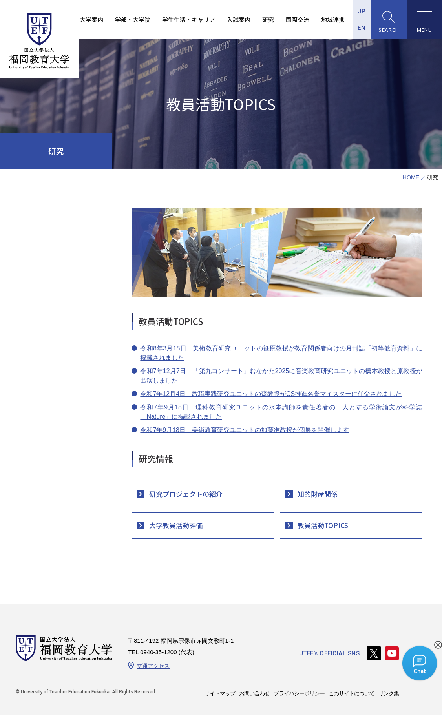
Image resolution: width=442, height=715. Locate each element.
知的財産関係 (318, 494)
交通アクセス (153, 666)
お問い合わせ (254, 693)
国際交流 (297, 19)
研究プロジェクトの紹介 (186, 494)
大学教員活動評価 (176, 525)
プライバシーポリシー (299, 693)
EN (361, 27)
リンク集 (388, 693)
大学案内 (90, 19)
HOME (411, 178)
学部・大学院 (132, 19)
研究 (267, 19)
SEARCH (388, 30)
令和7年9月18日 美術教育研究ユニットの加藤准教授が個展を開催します (244, 430)
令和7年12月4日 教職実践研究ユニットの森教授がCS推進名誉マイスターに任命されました (271, 393)
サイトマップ (220, 693)
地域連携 (332, 19)
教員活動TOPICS (323, 525)
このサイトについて (351, 693)
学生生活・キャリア (187, 19)
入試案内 (238, 19)
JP (361, 11)
